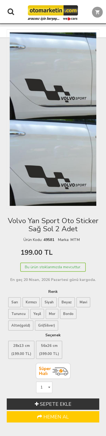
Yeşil (37, 313)
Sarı (14, 302)
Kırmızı (31, 302)
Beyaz (66, 302)
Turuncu (18, 313)
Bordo (68, 313)
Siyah (49, 302)
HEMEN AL (53, 416)
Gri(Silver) (46, 325)
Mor (52, 313)
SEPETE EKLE (53, 404)
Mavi (83, 302)
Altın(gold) (20, 325)
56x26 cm (49, 349)
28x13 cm (21, 349)
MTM (75, 239)
